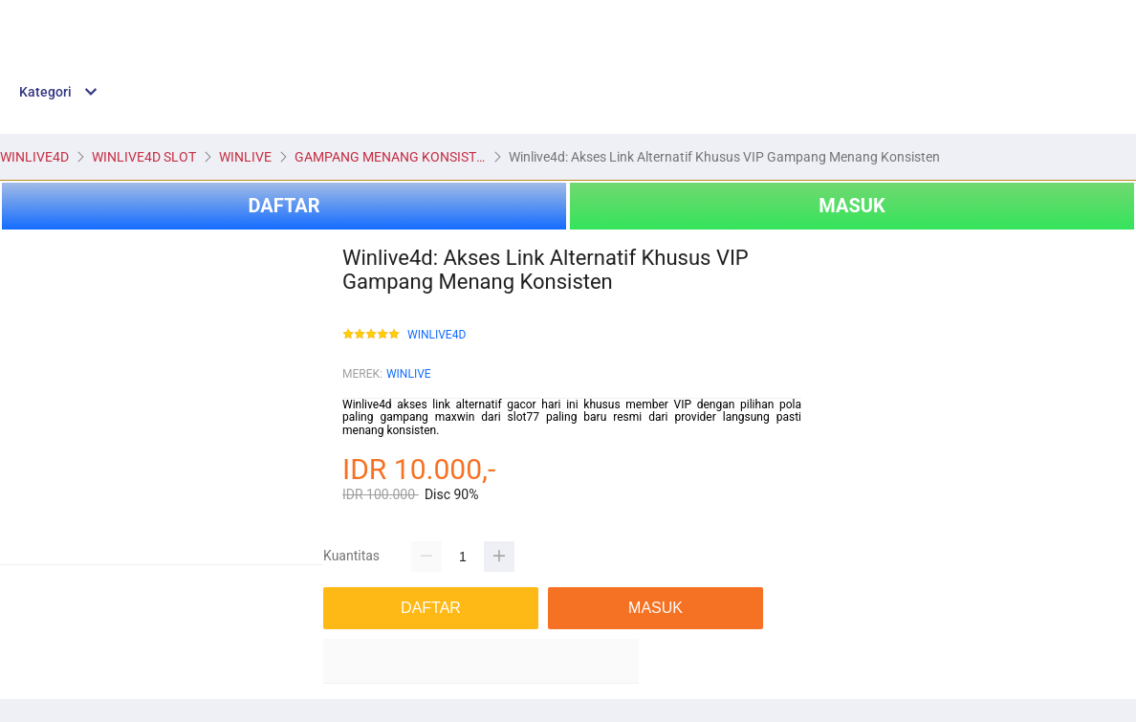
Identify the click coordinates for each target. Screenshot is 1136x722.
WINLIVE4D (436, 335)
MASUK (852, 205)
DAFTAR (283, 205)
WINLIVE (408, 374)
